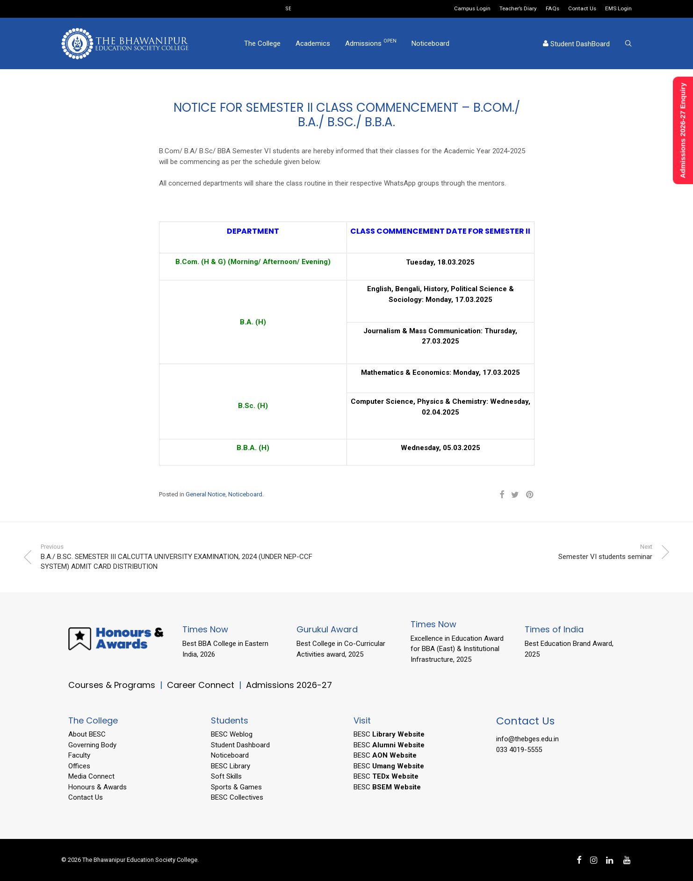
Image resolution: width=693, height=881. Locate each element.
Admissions (371, 43)
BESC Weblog (232, 734)
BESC (389, 734)
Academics (313, 43)
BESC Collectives (237, 797)
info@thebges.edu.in (527, 739)
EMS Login (618, 9)
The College (262, 43)
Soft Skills (226, 776)
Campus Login (472, 9)
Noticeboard (430, 43)
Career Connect (202, 685)
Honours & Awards (97, 787)
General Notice (205, 494)
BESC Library (230, 766)
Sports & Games (236, 787)
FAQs (552, 9)
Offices (79, 766)
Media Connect (91, 776)
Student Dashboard (240, 745)
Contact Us (582, 9)
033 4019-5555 (519, 749)
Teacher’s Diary (518, 9)
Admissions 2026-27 (289, 685)
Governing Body (92, 745)
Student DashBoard (576, 44)
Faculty (79, 755)
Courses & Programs (111, 685)
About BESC (87, 734)
